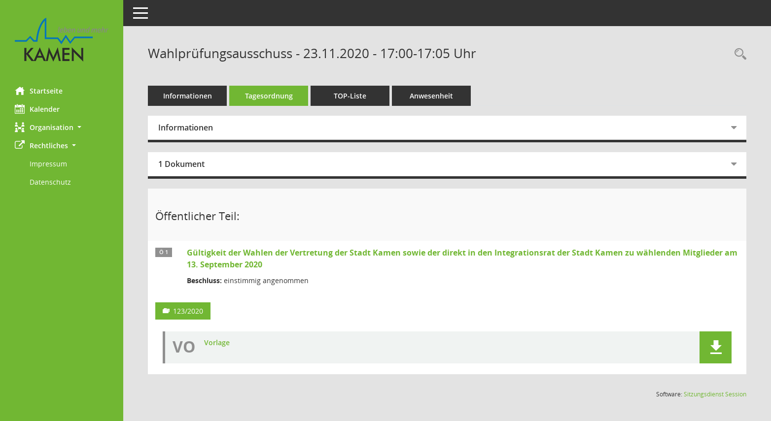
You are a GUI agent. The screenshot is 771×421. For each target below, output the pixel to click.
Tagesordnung (269, 95)
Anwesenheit (431, 95)
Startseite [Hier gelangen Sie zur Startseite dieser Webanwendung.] (39, 91)
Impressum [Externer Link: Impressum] (48, 163)
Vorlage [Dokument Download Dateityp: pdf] (217, 343)
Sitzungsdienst (715, 394)
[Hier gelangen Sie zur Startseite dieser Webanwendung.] (61, 39)
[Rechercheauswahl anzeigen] (738, 54)
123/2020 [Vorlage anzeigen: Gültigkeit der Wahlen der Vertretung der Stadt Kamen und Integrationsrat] (188, 311)
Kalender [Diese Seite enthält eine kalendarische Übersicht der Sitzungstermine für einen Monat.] (37, 109)
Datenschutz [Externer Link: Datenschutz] (50, 182)
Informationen (187, 95)
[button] (61, 127)
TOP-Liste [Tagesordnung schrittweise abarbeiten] (350, 95)
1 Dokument (181, 164)
